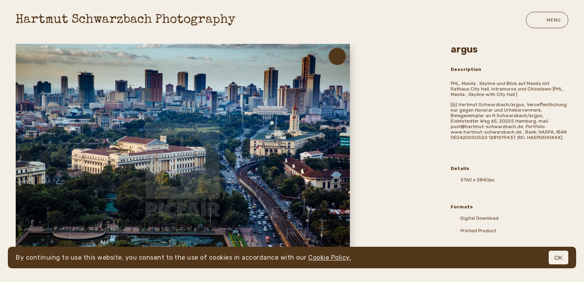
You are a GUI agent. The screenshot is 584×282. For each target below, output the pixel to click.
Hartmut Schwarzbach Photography (125, 20)
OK (558, 257)
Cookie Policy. (329, 257)
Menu (547, 20)
